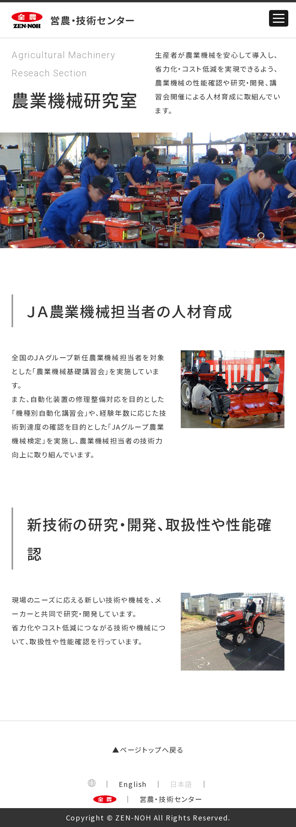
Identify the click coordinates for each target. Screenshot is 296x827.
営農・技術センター (171, 799)
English (133, 784)
